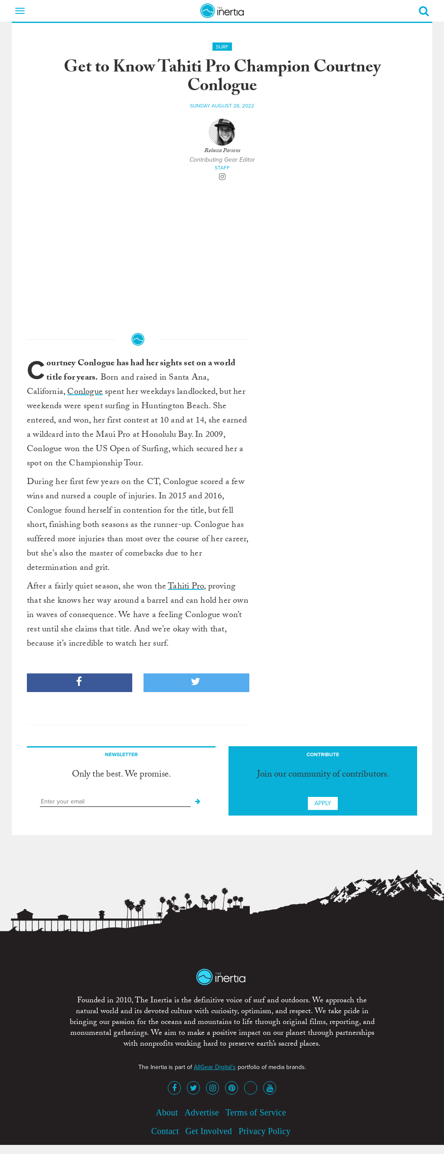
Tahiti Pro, (187, 587)
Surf (222, 47)
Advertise (201, 1112)
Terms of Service (255, 1112)
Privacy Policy (264, 1131)
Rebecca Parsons (222, 151)
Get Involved (209, 1131)
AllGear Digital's (215, 1067)
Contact (165, 1131)
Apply (322, 803)
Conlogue (85, 392)
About (167, 1112)
